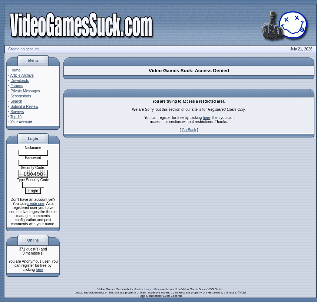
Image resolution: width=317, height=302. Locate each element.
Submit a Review (24, 106)
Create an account (24, 49)
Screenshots (20, 96)
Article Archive (22, 75)
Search (16, 101)
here (39, 270)
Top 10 (16, 117)
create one (35, 204)
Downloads (19, 81)
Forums (16, 86)
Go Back (189, 130)
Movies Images (143, 289)
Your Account (21, 122)
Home (15, 70)
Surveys (17, 112)
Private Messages (25, 91)
